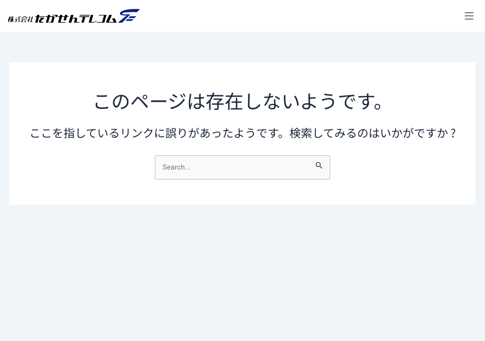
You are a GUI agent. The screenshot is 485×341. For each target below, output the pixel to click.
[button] (469, 16)
